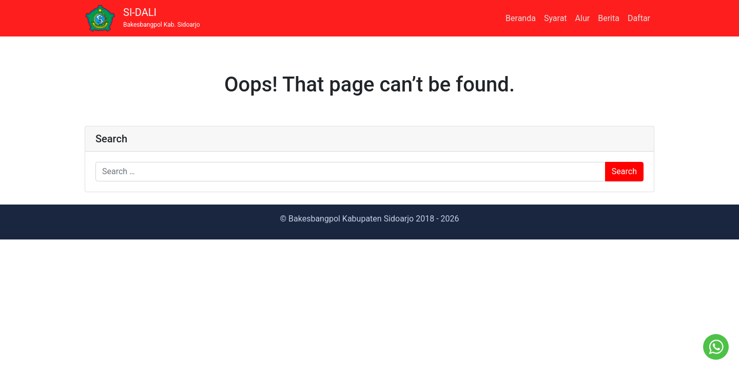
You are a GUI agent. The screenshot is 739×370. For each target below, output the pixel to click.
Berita (608, 18)
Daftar (639, 18)
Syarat (555, 18)
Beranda (520, 18)
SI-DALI (161, 17)
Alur (582, 18)
